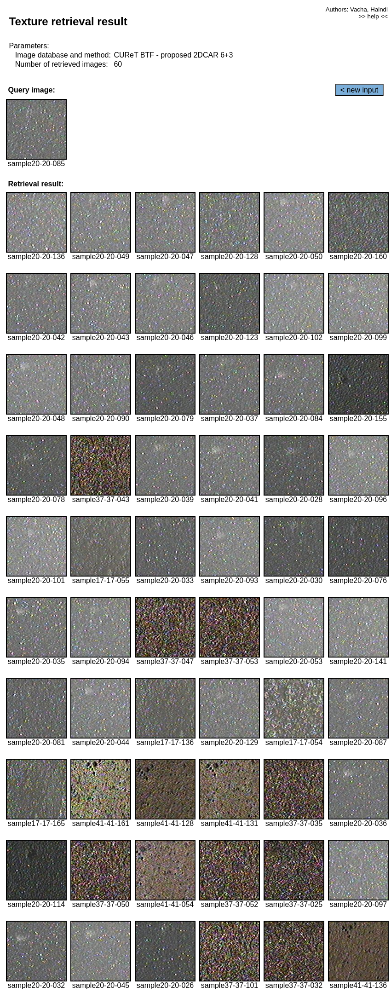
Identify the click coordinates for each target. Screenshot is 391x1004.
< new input (359, 90)
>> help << (373, 16)
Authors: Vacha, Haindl (357, 9)
